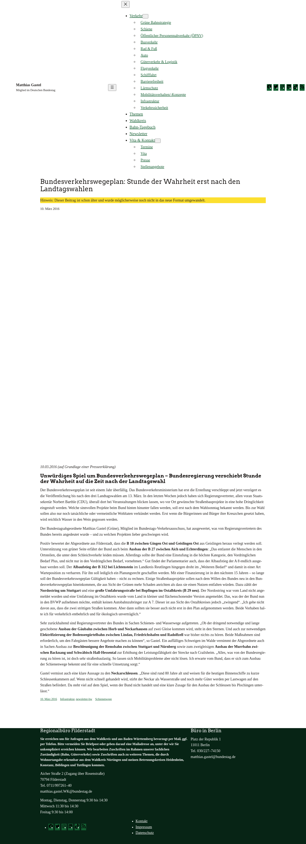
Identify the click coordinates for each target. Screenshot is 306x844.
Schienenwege (103, 699)
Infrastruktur (67, 699)
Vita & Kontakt (142, 140)
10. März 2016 (48, 699)
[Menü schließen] (125, 4)
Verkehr (136, 16)
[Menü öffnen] (112, 87)
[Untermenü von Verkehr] (145, 16)
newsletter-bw (84, 699)
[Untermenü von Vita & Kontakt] (158, 141)
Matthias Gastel (28, 85)
